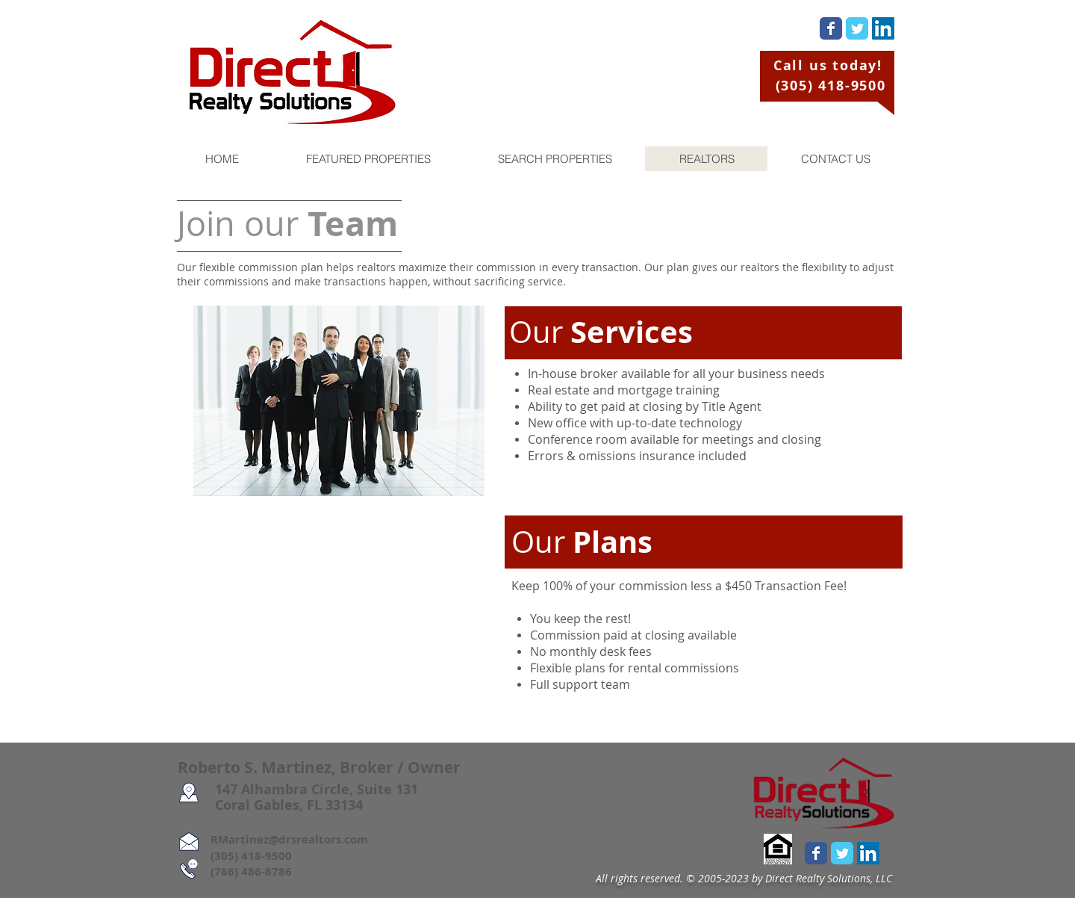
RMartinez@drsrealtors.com (273, 839)
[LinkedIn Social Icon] (883, 28)
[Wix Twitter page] (857, 28)
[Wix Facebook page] (831, 28)
